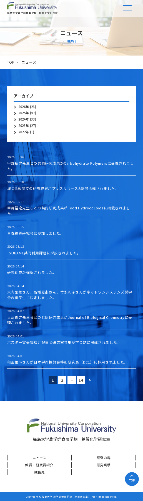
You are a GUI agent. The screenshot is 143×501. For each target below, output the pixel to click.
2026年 (23, 106)
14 (82, 380)
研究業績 (104, 464)
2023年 (23, 125)
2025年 (23, 112)
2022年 (23, 132)
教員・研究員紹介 (39, 464)
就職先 (39, 472)
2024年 (23, 119)
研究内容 (104, 457)
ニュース (39, 457)
